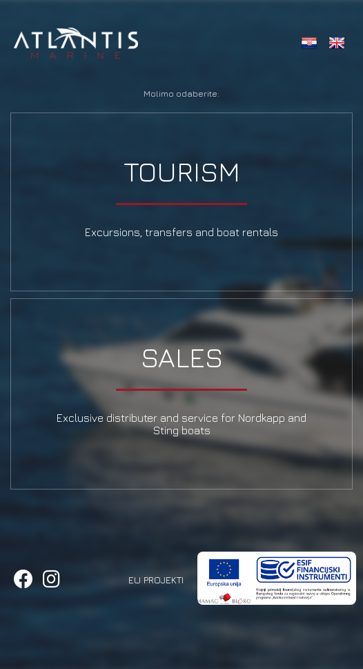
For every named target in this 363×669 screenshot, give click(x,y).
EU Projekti (156, 579)
